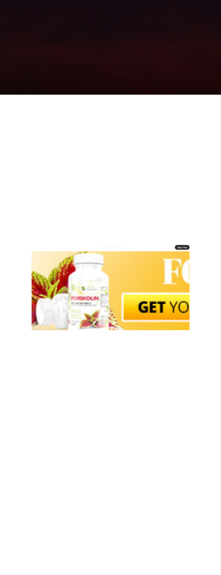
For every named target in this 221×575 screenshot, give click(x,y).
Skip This (182, 247)
